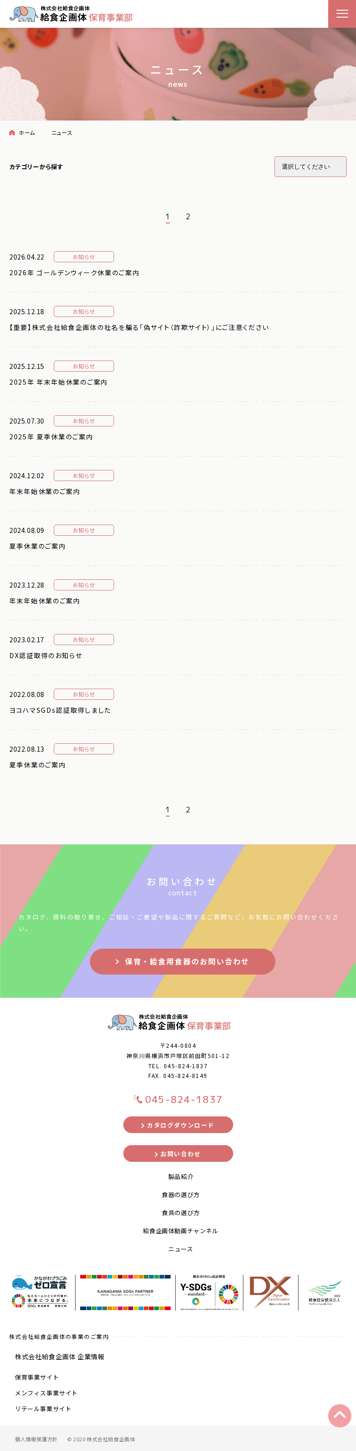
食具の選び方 (181, 1212)
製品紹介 (180, 1176)
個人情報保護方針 (36, 1439)
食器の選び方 (181, 1194)
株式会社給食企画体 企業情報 (59, 1356)
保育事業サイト (37, 1377)
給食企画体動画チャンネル (180, 1230)
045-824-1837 (186, 1066)
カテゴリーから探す (36, 166)
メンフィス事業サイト (46, 1392)
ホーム (27, 132)
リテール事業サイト (43, 1408)
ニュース (180, 1248)
